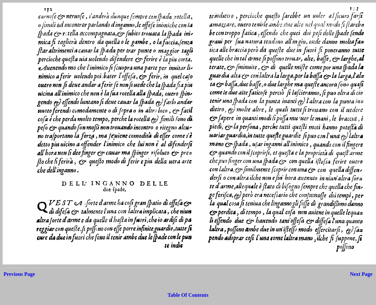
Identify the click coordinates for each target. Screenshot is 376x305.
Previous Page (19, 274)
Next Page (361, 274)
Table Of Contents (188, 295)
